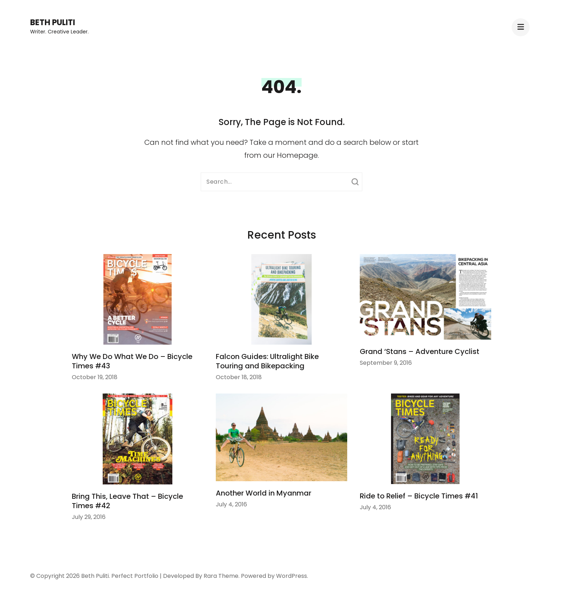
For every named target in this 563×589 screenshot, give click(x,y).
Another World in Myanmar (263, 493)
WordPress (291, 576)
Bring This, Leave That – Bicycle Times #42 (127, 501)
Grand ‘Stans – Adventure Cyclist (419, 351)
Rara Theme (221, 576)
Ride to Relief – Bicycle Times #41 (419, 496)
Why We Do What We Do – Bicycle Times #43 (132, 361)
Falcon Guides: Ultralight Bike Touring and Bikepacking (267, 361)
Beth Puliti (52, 22)
